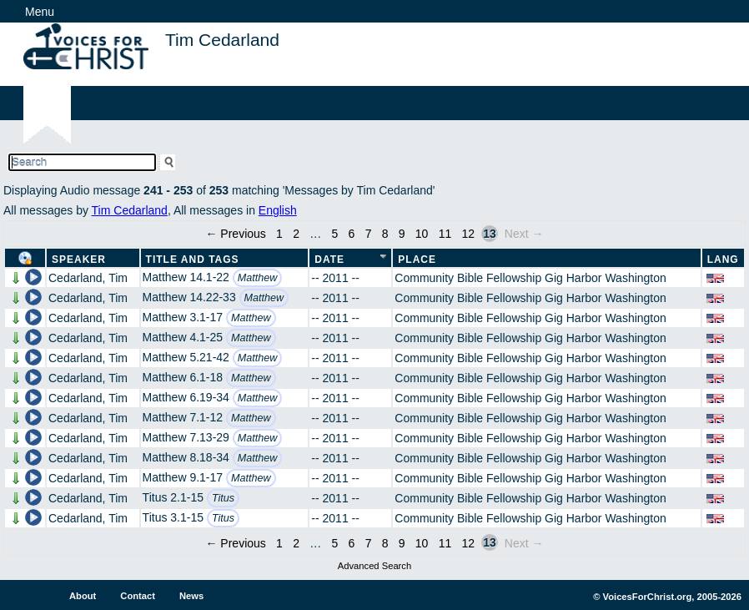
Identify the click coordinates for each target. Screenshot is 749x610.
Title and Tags (192, 259)
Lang (723, 259)
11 (445, 233)
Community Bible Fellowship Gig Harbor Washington (530, 278)
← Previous (235, 233)
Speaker (79, 259)
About (82, 596)
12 (468, 233)
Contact (137, 596)
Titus (223, 498)
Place (417, 259)
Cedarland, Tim (88, 278)
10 (422, 233)
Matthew (258, 278)
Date (329, 259)
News (191, 596)
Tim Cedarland (130, 210)
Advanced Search (374, 566)
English (278, 210)
